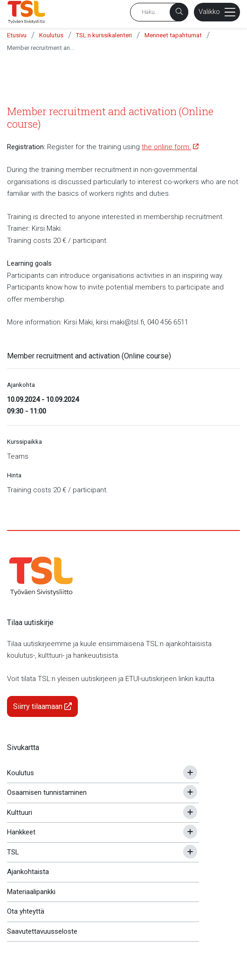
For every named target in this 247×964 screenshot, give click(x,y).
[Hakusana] (159, 12)
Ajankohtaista (28, 872)
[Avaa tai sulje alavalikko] (190, 772)
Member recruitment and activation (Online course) (42, 47)
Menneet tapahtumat (173, 35)
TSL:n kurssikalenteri (104, 35)
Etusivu (17, 35)
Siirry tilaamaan (42, 706)
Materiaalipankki (31, 892)
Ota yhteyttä (25, 911)
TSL (13, 852)
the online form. (166, 147)
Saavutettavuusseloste (42, 931)
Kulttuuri (19, 812)
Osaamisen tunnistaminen (47, 792)
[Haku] (179, 12)
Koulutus (51, 35)
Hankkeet (21, 832)
